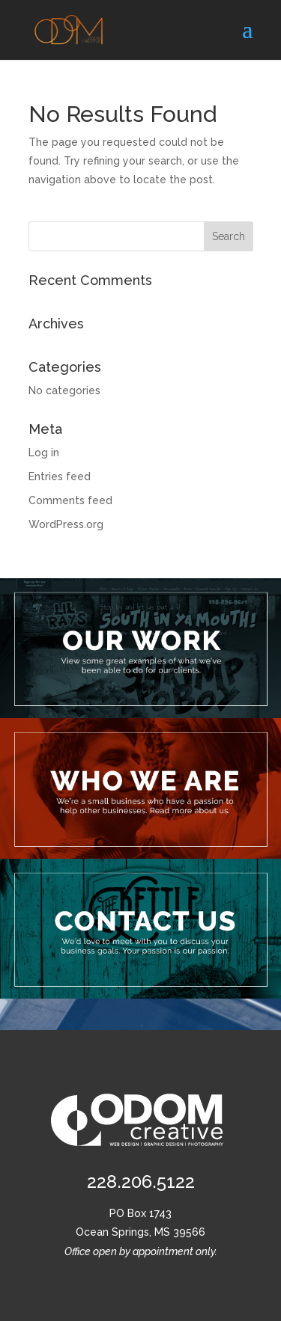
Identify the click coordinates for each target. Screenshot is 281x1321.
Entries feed (59, 476)
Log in (43, 453)
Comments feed (70, 500)
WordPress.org (65, 524)
